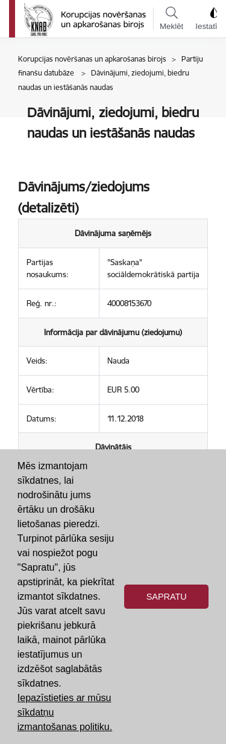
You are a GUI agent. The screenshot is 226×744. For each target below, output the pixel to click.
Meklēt (171, 19)
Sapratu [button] (166, 596)
